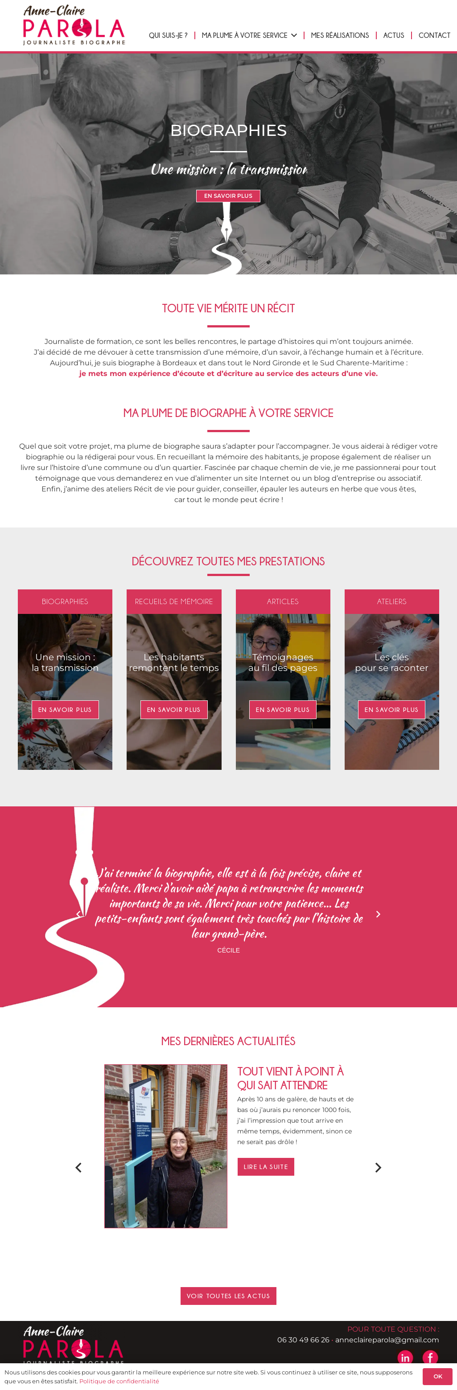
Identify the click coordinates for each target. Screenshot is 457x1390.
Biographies (65, 601)
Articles (283, 601)
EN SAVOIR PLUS (228, 195)
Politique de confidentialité (119, 1381)
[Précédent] (78, 914)
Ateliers (392, 601)
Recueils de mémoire (174, 601)
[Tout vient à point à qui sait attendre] (166, 1070)
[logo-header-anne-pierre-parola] (73, 25)
